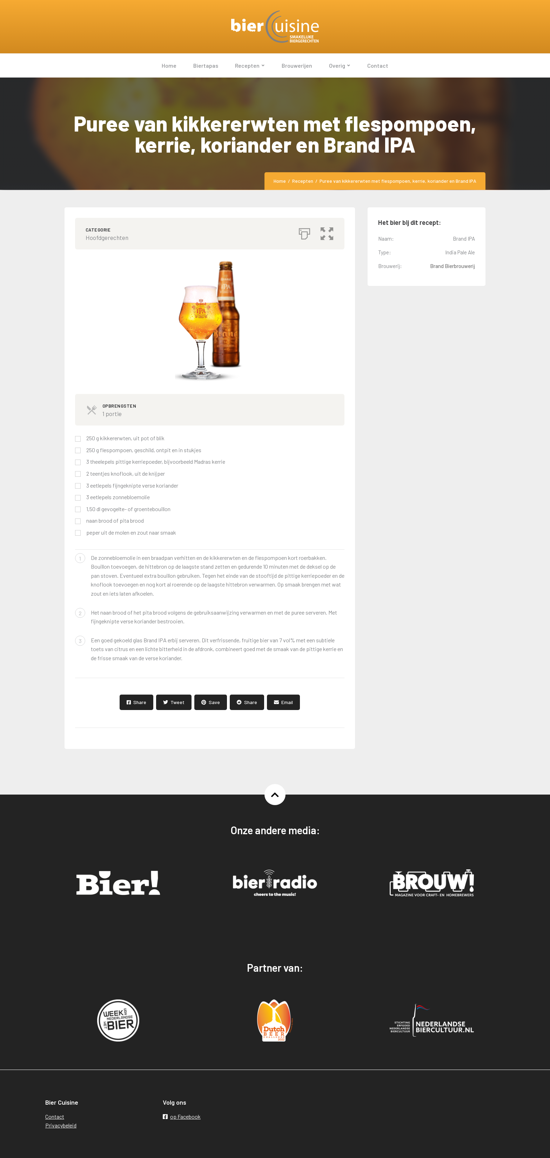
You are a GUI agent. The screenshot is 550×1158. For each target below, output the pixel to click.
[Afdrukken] (304, 231)
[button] (327, 231)
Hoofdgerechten (107, 237)
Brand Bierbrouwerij (452, 266)
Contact (54, 1116)
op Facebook (182, 1116)
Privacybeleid (60, 1125)
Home (280, 181)
